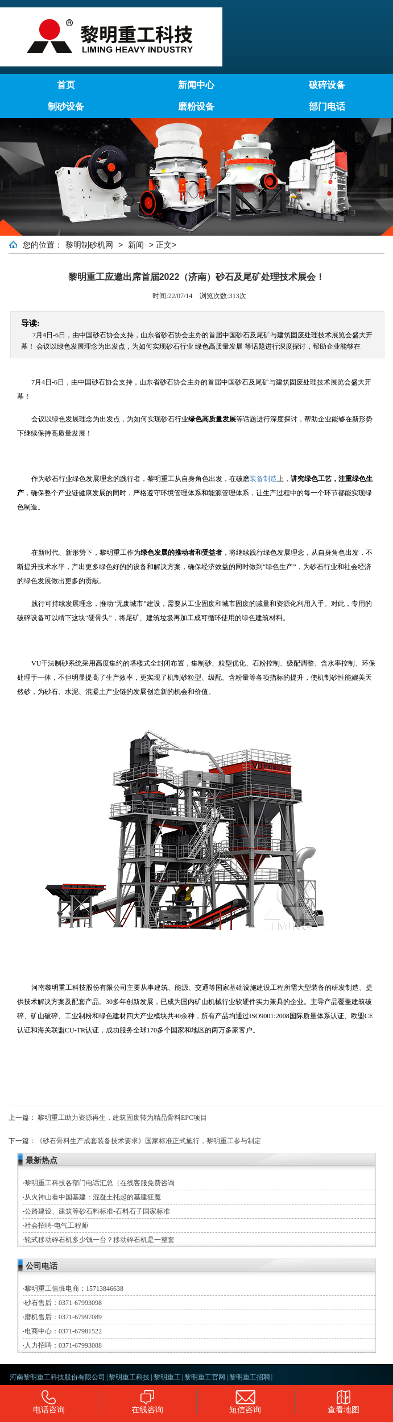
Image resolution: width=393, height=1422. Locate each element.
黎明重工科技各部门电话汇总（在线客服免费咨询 (99, 1183)
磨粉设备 (196, 106)
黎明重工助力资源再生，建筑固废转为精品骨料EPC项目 (122, 1118)
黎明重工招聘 (249, 1377)
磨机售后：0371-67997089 (63, 1317)
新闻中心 (196, 85)
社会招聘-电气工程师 (56, 1225)
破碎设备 (327, 85)
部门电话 (327, 106)
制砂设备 (66, 106)
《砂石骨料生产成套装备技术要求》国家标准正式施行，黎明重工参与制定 (148, 1141)
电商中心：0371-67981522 (63, 1331)
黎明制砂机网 (89, 244)
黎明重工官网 (204, 1377)
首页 (66, 85)
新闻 (136, 244)
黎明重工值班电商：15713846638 (73, 1289)
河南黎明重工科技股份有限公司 (57, 1377)
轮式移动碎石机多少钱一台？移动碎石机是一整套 (99, 1240)
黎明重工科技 (129, 1377)
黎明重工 (167, 1377)
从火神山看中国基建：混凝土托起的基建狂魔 (92, 1197)
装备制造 (263, 479)
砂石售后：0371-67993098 (63, 1303)
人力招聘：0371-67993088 (63, 1345)
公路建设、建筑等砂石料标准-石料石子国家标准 (97, 1211)
